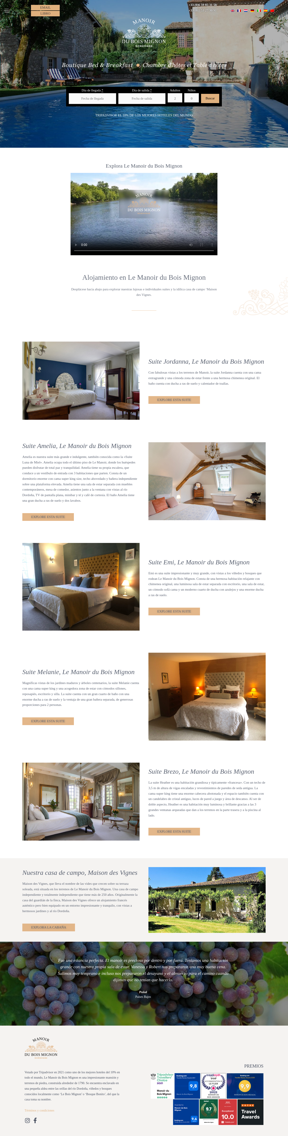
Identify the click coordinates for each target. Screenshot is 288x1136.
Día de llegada (92, 90)
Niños (192, 90)
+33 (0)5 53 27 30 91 (202, 10)
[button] (6, 10)
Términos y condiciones (39, 1110)
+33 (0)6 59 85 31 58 (202, 5)
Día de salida (142, 90)
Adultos (175, 90)
